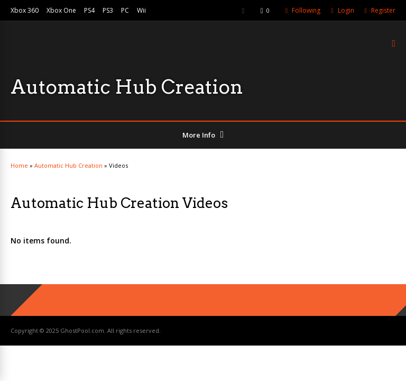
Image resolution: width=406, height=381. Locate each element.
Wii (141, 10)
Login (346, 10)
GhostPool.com (82, 330)
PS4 (89, 10)
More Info (198, 135)
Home (19, 165)
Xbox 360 (25, 10)
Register (383, 10)
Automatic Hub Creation (68, 165)
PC (125, 10)
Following (306, 10)
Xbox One (61, 10)
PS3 (108, 10)
